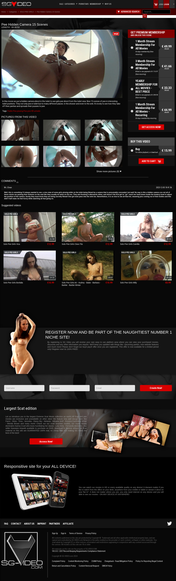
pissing (20, 108)
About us (29, 520)
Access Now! (46, 438)
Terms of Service (75, 530)
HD (32, 108)
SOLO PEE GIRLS (27, 12)
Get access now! (151, 124)
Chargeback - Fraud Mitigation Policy (119, 558)
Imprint (41, 520)
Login (166, 4)
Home (3, 12)
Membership (95, 4)
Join (161, 4)
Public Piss (12, 108)
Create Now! (156, 385)
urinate (37, 108)
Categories (69, 4)
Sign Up (55, 530)
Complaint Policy (58, 558)
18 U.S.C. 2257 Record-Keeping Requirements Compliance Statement (78, 548)
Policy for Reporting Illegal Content (149, 558)
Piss (25, 108)
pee (29, 108)
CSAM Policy (96, 558)
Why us (108, 4)
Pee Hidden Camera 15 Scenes (48, 12)
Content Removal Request (89, 563)
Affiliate (68, 520)
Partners (54, 520)
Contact (16, 520)
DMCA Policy (107, 563)
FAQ (6, 520)
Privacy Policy (90, 530)
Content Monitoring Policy (78, 558)
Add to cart (149, 158)
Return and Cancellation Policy (64, 563)
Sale (61, 4)
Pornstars (84, 4)
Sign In (63, 530)
